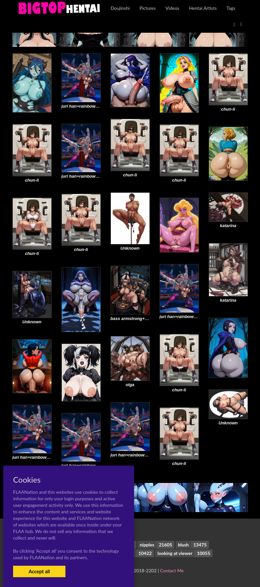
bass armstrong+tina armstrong (143, 318)
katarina (228, 225)
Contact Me (172, 570)
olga (130, 384)
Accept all (39, 571)
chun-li (228, 109)
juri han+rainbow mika (84, 106)
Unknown (130, 248)
